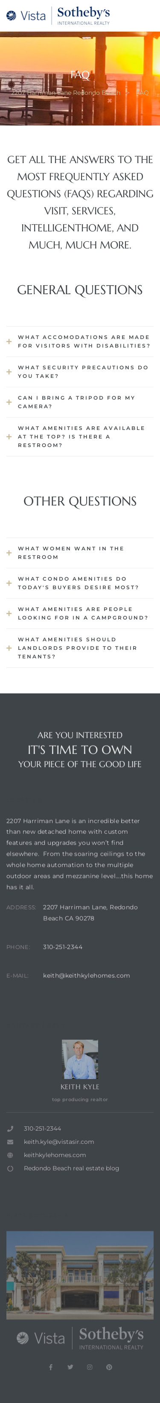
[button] (80, 342)
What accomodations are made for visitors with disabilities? (84, 341)
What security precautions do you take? (83, 371)
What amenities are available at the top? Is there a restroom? (81, 436)
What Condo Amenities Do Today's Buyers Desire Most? (79, 583)
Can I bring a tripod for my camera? (77, 402)
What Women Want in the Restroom (71, 552)
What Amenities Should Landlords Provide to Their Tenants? (78, 648)
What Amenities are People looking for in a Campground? (83, 613)
